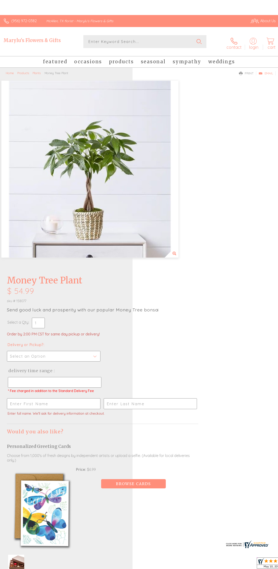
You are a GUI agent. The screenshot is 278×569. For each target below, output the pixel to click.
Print (246, 71)
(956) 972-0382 (24, 20)
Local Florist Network (230, 566)
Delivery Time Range (162, 179)
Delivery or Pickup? (158, 153)
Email (266, 71)
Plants (37, 70)
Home (10, 70)
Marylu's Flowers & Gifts (32, 40)
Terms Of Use (170, 566)
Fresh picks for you (139, 443)
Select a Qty (150, 130)
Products (23, 70)
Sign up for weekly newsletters (139, 468)
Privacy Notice (197, 566)
